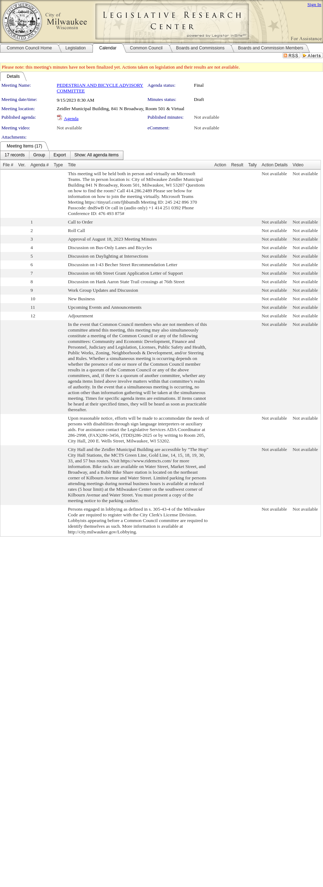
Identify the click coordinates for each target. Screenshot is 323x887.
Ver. (22, 164)
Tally (252, 164)
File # (8, 164)
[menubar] (61, 155)
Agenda (71, 118)
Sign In (314, 4)
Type (58, 164)
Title (72, 164)
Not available (206, 117)
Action (220, 164)
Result (237, 164)
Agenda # (39, 164)
